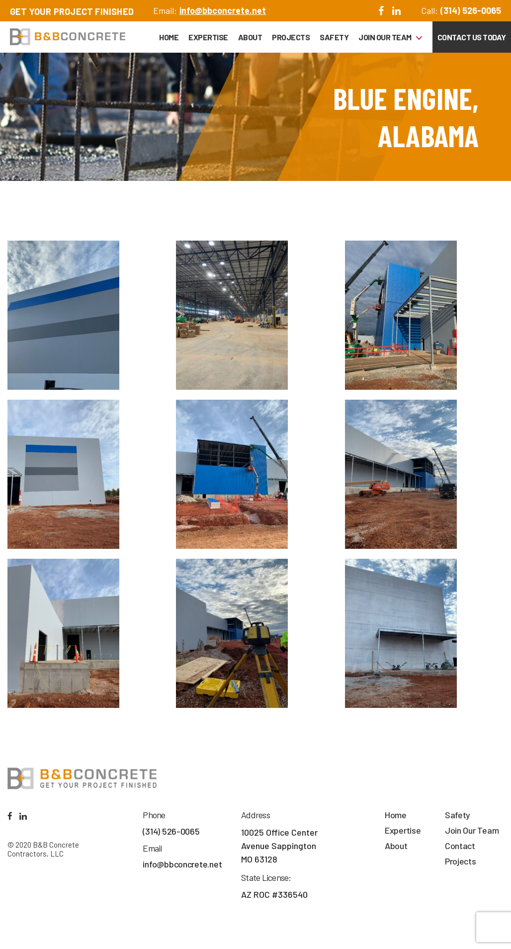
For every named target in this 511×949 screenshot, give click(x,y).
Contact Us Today (471, 37)
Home (168, 37)
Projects (291, 37)
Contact (460, 845)
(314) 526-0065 (470, 10)
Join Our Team (385, 37)
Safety (334, 37)
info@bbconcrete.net (222, 10)
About (250, 37)
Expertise (208, 37)
